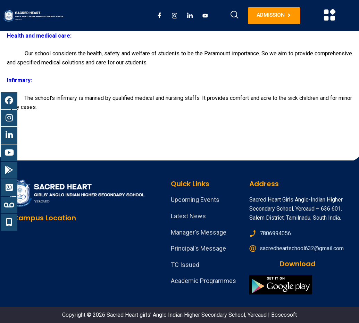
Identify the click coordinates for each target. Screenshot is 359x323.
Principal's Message (198, 248)
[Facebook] (159, 15)
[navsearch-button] (235, 16)
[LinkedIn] (190, 15)
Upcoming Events (195, 199)
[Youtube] (205, 15)
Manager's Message (198, 232)
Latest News (188, 216)
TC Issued (185, 264)
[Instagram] (174, 15)
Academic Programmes (203, 280)
